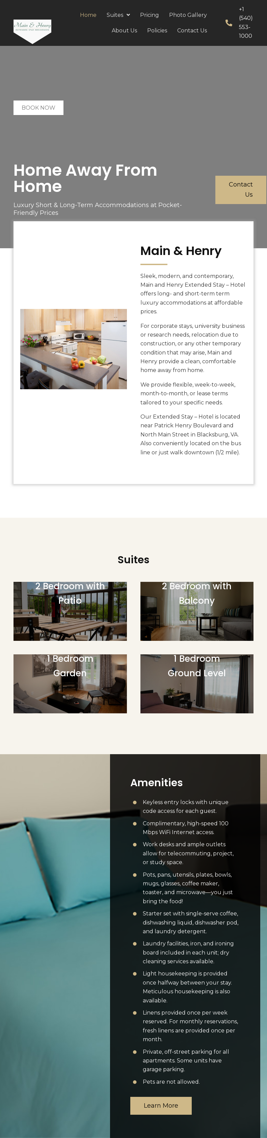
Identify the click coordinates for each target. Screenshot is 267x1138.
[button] (240, 190)
